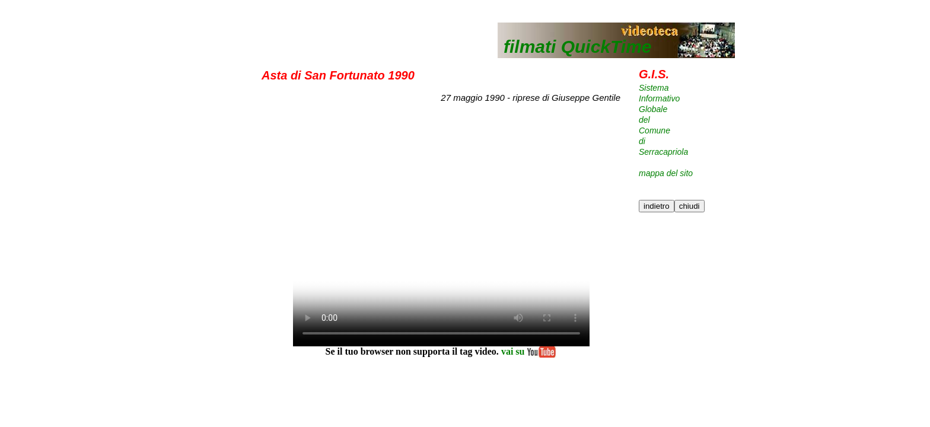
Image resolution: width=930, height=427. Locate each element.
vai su (528, 351)
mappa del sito (666, 173)
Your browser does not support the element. (441, 227)
